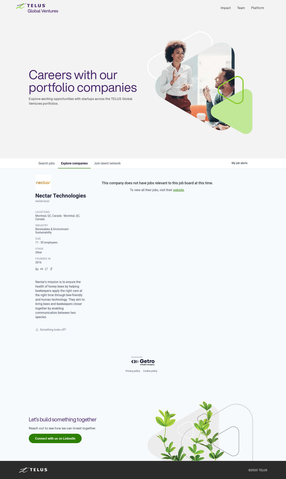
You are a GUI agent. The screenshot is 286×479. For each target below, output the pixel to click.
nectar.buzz (42, 201)
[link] (55, 438)
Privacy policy (132, 371)
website (178, 190)
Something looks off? (50, 329)
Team (241, 7)
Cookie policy (150, 371)
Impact (226, 7)
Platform (257, 7)
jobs (47, 163)
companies (74, 163)
